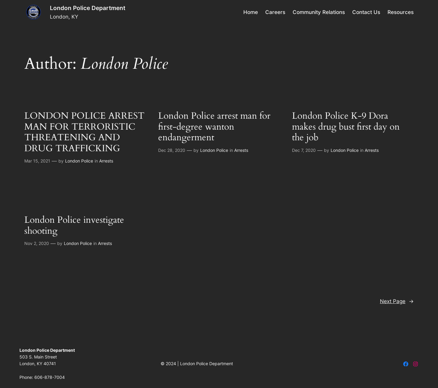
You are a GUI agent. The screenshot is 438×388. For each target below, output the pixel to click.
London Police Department (87, 8)
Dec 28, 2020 (171, 150)
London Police (79, 160)
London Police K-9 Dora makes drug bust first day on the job (346, 127)
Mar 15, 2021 (37, 160)
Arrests (106, 160)
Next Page (397, 301)
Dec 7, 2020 (304, 150)
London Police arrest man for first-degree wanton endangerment (214, 127)
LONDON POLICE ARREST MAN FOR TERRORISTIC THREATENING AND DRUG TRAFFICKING (84, 132)
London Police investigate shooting (74, 225)
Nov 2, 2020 (36, 243)
